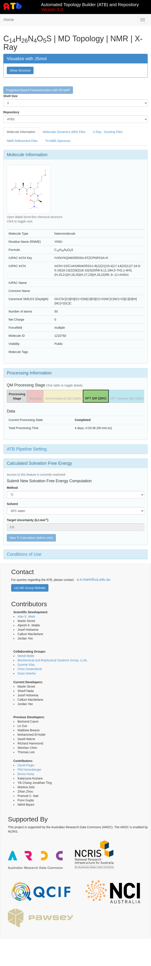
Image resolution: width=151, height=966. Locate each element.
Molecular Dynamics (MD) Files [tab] (64, 132)
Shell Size (10, 96)
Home (9, 19)
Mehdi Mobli (26, 656)
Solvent (12, 504)
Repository (11, 112)
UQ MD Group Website (30, 588)
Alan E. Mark (26, 616)
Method (12, 487)
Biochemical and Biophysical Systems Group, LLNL (52, 660)
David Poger (26, 765)
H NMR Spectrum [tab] (58, 141)
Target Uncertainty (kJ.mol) (27, 520)
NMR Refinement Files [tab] (22, 141)
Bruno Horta (26, 774)
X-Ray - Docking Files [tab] (107, 132)
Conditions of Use (24, 554)
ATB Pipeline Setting (27, 449)
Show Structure (20, 70)
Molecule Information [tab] (21, 132)
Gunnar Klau (26, 664)
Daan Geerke (27, 673)
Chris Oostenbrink (30, 669)
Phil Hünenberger (29, 769)
